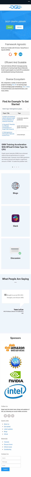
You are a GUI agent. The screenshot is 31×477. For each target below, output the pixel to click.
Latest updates (8, 429)
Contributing (7, 449)
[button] (13, 167)
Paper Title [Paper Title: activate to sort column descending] (6, 113)
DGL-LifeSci (26, 87)
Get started (7, 426)
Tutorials (6, 442)
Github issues (8, 447)
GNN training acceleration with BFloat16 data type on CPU (14, 147)
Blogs (5, 431)
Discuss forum (8, 444)
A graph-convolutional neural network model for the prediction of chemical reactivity (8, 119)
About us (6, 424)
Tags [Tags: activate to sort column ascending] (19, 113)
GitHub (19, 27)
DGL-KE (14, 85)
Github (6, 434)
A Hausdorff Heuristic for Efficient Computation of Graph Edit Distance (8, 127)
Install (10, 27)
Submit (5, 469)
